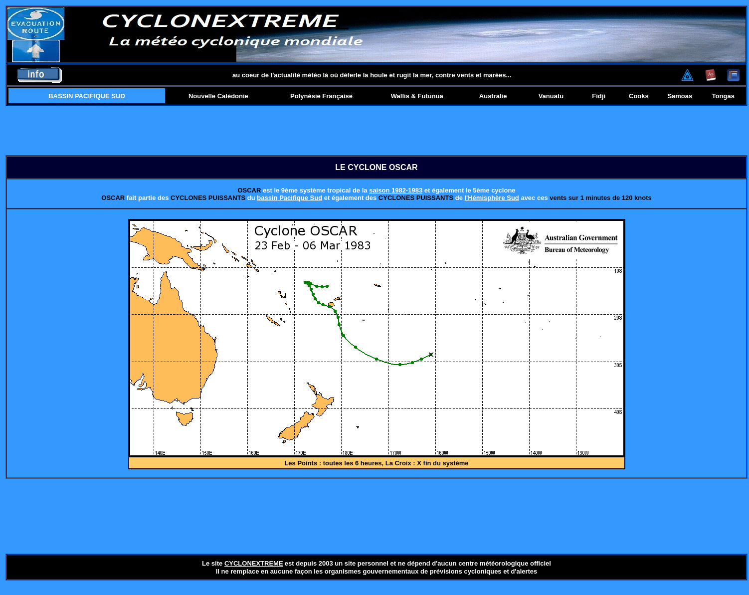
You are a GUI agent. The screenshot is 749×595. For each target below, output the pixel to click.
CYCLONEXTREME (253, 563)
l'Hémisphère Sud (492, 197)
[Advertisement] (376, 130)
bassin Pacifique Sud (289, 197)
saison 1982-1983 (395, 190)
